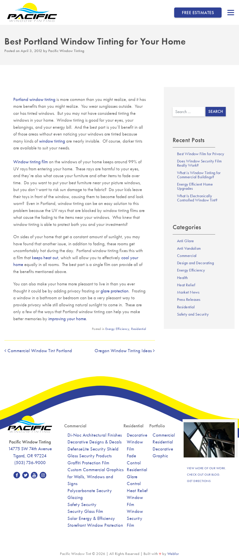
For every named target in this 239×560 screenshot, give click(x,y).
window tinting (52, 141)
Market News (188, 292)
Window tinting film (30, 162)
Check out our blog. (203, 474)
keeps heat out (45, 257)
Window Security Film (135, 518)
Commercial (187, 255)
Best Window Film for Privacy (200, 153)
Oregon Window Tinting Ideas (125, 350)
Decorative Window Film (137, 442)
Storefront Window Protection (95, 525)
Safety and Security (193, 314)
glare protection (115, 291)
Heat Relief (186, 285)
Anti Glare (185, 240)
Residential (138, 329)
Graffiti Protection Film (88, 463)
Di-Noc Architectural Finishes (94, 435)
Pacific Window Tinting (66, 50)
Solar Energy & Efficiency (91, 518)
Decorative (163, 449)
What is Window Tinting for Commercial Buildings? (199, 174)
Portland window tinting (34, 99)
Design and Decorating (195, 262)
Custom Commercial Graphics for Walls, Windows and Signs (95, 476)
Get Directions (199, 481)
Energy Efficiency (117, 329)
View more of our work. (206, 468)
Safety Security (82, 504)
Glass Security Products (89, 456)
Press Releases (188, 299)
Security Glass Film (85, 511)
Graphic (160, 456)
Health (182, 277)
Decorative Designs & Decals (94, 442)
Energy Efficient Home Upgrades (195, 186)
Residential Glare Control (137, 476)
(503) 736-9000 (30, 462)
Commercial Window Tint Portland (38, 350)
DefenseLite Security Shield (93, 449)
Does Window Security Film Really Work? (199, 163)
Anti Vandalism (189, 248)
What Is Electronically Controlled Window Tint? (197, 198)
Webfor (173, 553)
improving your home (67, 319)
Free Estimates (198, 12)
